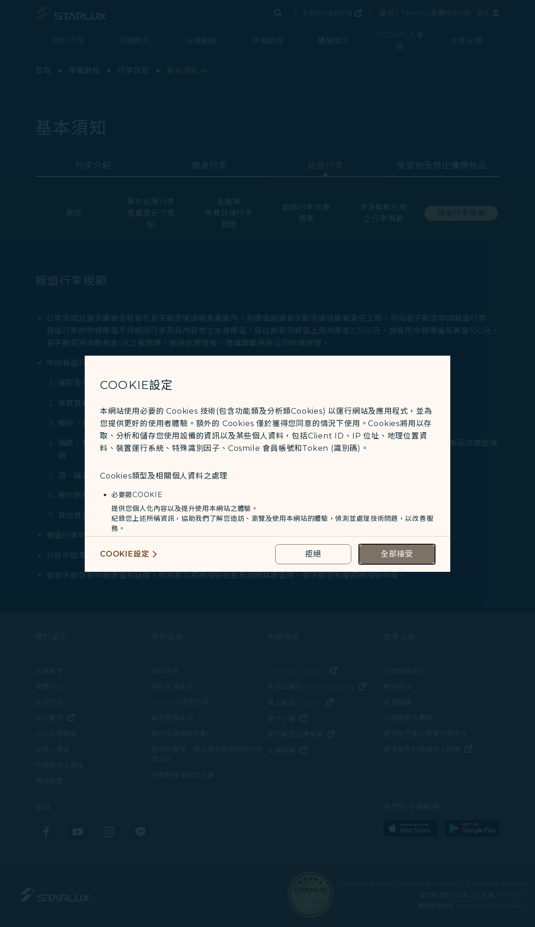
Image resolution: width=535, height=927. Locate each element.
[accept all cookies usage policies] (397, 554)
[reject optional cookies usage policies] (313, 554)
